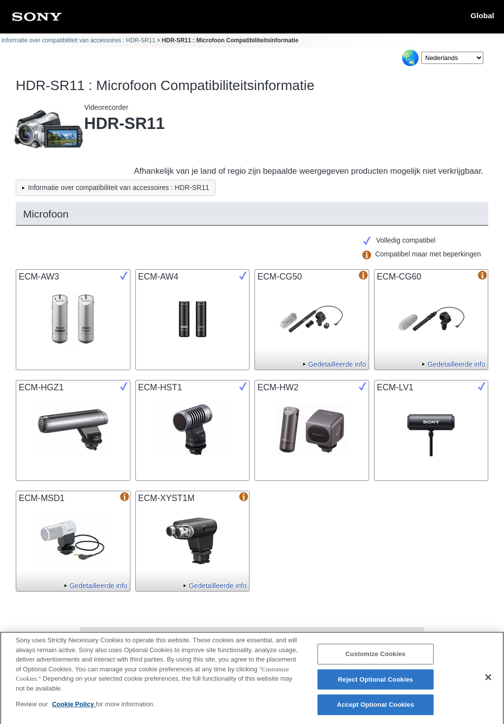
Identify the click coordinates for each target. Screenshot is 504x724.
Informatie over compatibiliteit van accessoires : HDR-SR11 (78, 40)
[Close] (488, 681)
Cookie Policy (74, 708)
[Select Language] (452, 58)
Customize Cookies (376, 658)
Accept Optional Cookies (375, 709)
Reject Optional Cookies (375, 683)
